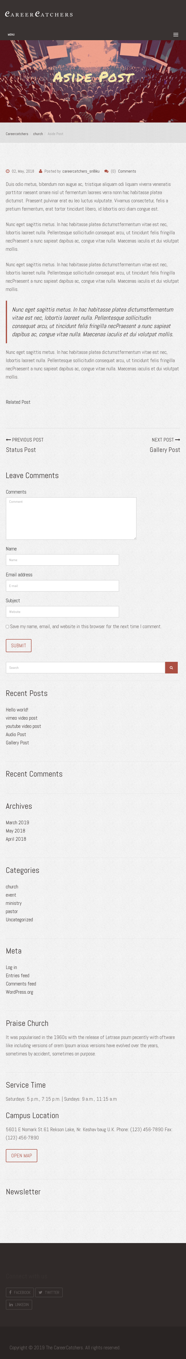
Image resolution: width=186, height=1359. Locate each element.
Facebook (20, 1292)
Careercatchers (17, 133)
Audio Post (16, 734)
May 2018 (15, 830)
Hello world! (17, 709)
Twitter (49, 1292)
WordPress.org (19, 992)
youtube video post (23, 726)
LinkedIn (19, 1304)
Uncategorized (19, 919)
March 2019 (17, 822)
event (11, 895)
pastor (12, 911)
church (38, 133)
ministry (14, 903)
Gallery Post (17, 742)
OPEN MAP (21, 1155)
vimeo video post (22, 718)
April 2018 (16, 839)
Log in (11, 967)
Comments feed (21, 983)
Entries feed (17, 975)
